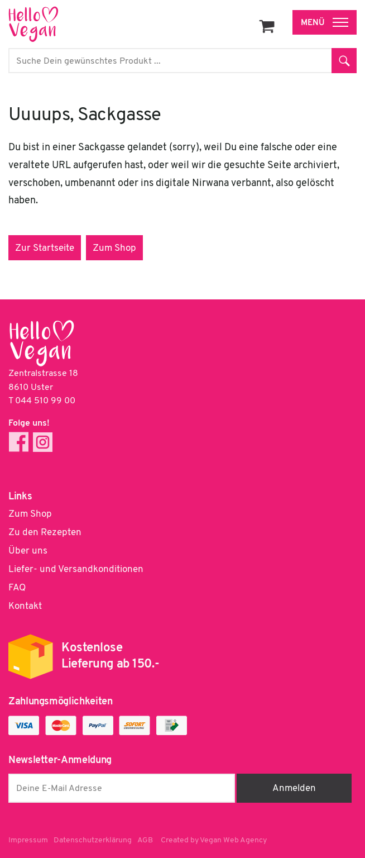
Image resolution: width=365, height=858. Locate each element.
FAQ (17, 588)
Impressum (28, 840)
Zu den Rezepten (44, 532)
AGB (145, 840)
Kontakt (25, 606)
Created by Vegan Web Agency (214, 840)
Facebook (18, 442)
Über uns (27, 551)
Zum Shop (114, 248)
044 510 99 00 (45, 401)
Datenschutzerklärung (93, 840)
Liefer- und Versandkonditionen (75, 569)
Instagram (42, 442)
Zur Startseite (44, 248)
